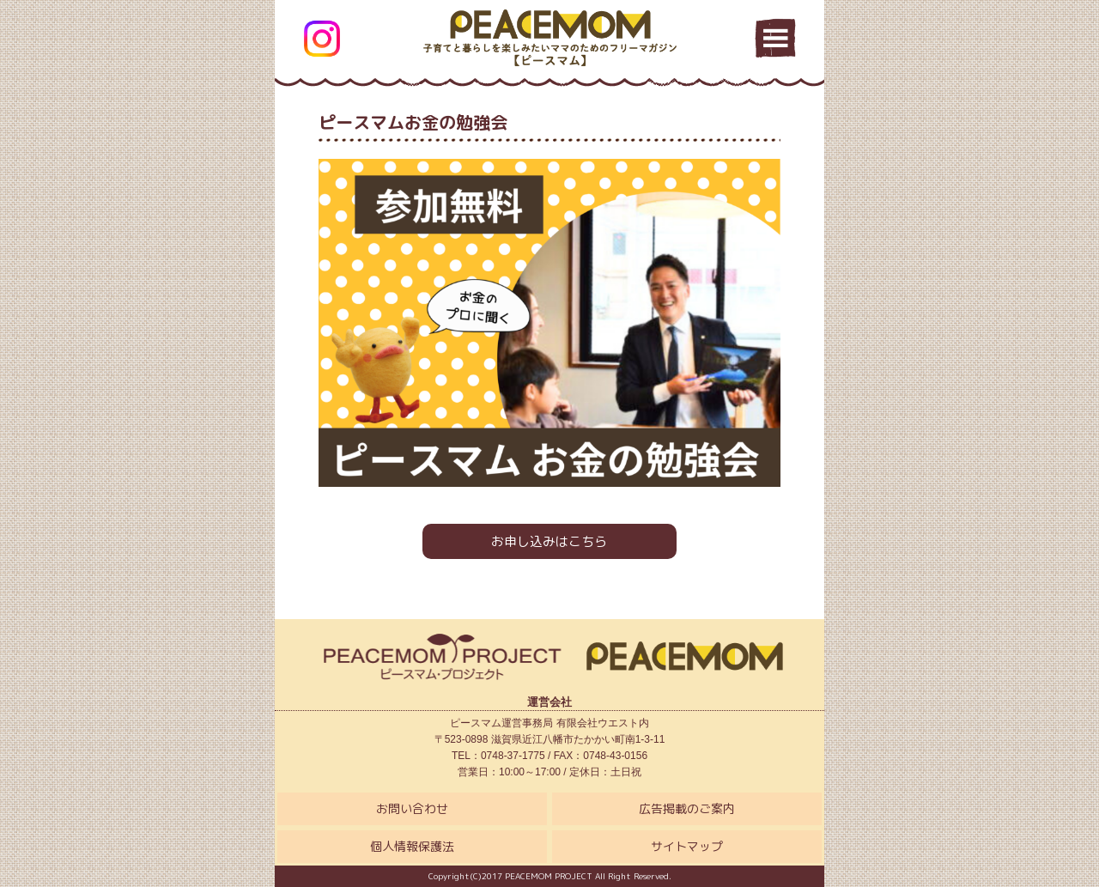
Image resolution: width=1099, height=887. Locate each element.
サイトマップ (687, 846)
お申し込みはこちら (549, 541)
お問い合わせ (412, 808)
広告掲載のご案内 (687, 808)
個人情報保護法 (412, 846)
